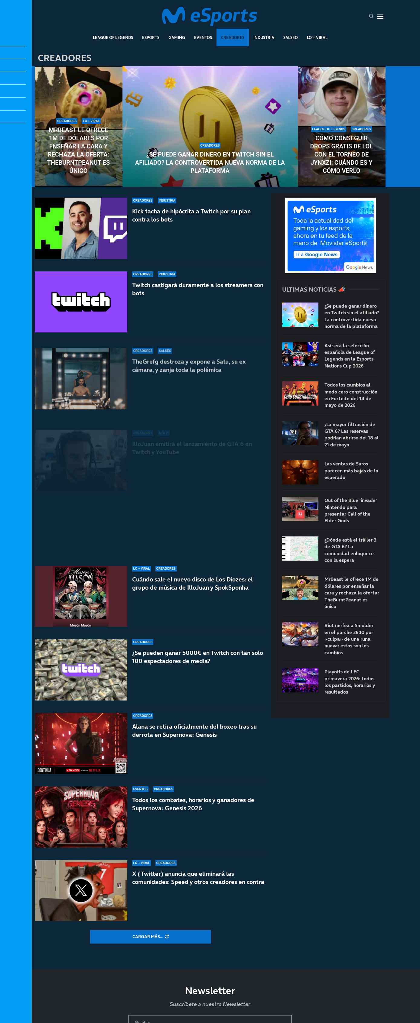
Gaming (176, 37)
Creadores (232, 37)
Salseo (290, 37)
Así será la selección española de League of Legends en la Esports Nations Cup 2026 (349, 355)
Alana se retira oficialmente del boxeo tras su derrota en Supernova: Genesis (194, 730)
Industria (263, 37)
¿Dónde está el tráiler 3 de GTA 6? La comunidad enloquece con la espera (350, 549)
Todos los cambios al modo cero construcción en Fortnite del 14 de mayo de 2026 (350, 394)
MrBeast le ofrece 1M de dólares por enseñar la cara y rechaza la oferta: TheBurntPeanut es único (78, 150)
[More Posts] (150, 937)
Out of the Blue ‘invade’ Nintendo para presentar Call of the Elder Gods (350, 510)
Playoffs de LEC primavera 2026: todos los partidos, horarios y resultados (349, 681)
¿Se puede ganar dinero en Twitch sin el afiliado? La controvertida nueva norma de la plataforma (210, 162)
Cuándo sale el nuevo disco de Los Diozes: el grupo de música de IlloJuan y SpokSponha (192, 583)
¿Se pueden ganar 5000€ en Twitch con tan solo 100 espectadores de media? (197, 657)
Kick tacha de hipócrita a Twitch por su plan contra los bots (191, 227)
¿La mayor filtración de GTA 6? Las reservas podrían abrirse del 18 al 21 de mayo (351, 434)
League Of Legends (113, 37)
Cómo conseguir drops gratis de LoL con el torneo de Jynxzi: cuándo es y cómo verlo (341, 154)
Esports (150, 37)
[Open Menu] (380, 17)
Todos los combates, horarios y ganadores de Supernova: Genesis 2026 (193, 804)
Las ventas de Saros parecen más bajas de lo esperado (351, 470)
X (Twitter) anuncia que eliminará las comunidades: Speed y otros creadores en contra (198, 877)
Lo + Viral (317, 37)
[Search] (371, 16)
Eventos (203, 37)
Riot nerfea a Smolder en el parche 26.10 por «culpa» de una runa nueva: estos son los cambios (348, 639)
